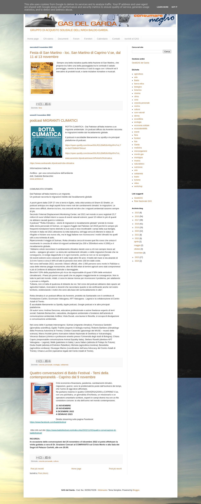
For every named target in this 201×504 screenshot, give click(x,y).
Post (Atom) (43, 473)
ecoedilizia (138, 119)
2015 (137, 213)
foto (135, 141)
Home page (33, 38)
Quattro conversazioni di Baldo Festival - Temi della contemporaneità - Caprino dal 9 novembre (69, 375)
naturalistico (139, 164)
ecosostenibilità (140, 128)
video (136, 183)
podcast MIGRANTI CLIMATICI (54, 120)
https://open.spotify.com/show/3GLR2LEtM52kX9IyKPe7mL (92, 153)
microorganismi (140, 151)
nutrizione (138, 167)
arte (136, 77)
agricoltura (138, 74)
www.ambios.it (36, 179)
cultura (55, 461)
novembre (138, 253)
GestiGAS (138, 198)
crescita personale (45, 365)
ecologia (56, 365)
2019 (137, 227)
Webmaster (102, 490)
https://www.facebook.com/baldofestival (48, 422)
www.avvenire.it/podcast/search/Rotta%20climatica (88, 158)
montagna (138, 157)
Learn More (162, 7)
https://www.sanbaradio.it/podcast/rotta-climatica (52, 163)
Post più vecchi (115, 469)
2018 (137, 224)
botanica (137, 90)
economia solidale (141, 125)
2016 (137, 216)
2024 (137, 261)
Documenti (63, 38)
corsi (136, 100)
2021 (137, 235)
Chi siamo (48, 38)
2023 (137, 257)
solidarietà (64, 365)
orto (136, 170)
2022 (137, 238)
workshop (138, 186)
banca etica (139, 84)
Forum (76, 38)
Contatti (116, 38)
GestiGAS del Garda (140, 63)
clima (136, 96)
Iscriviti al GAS (132, 38)
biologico (138, 87)
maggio (137, 245)
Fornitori (88, 38)
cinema (137, 93)
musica (137, 161)
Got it (174, 7)
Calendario (102, 38)
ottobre (137, 249)
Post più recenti (37, 469)
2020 (137, 231)
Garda (136, 145)
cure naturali (139, 112)
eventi (136, 132)
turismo (137, 180)
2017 (137, 220)
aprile (136, 242)
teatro (136, 177)
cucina (137, 106)
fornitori (137, 138)
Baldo (136, 80)
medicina (138, 148)
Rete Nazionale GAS (143, 201)
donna (136, 116)
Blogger (136, 490)
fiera (40, 108)
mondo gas (139, 154)
